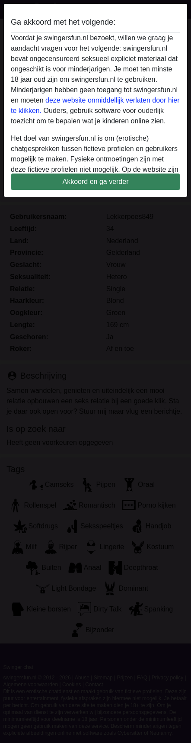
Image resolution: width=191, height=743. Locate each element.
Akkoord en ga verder (96, 181)
